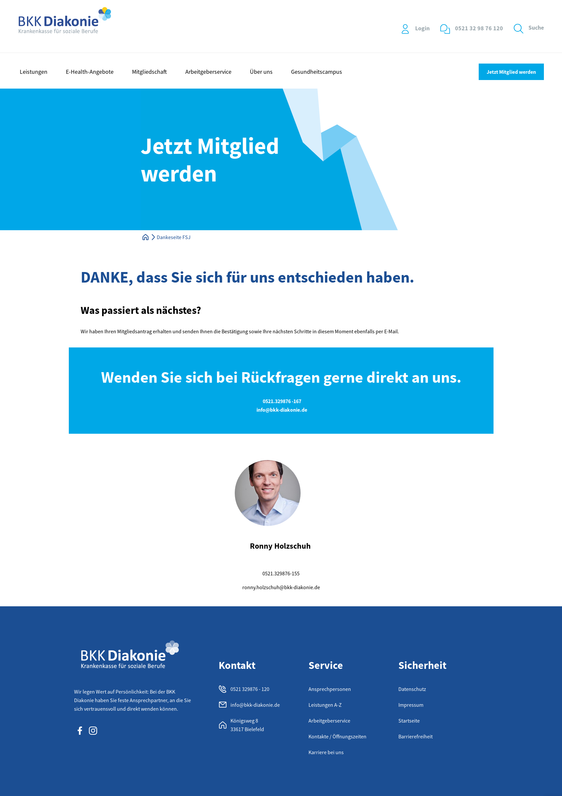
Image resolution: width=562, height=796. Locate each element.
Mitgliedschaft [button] (149, 71)
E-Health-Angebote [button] (90, 71)
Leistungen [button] (33, 71)
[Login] (405, 29)
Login (422, 28)
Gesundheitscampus (316, 71)
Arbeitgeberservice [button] (208, 71)
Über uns (261, 71)
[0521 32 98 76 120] (445, 29)
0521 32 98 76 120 (479, 28)
